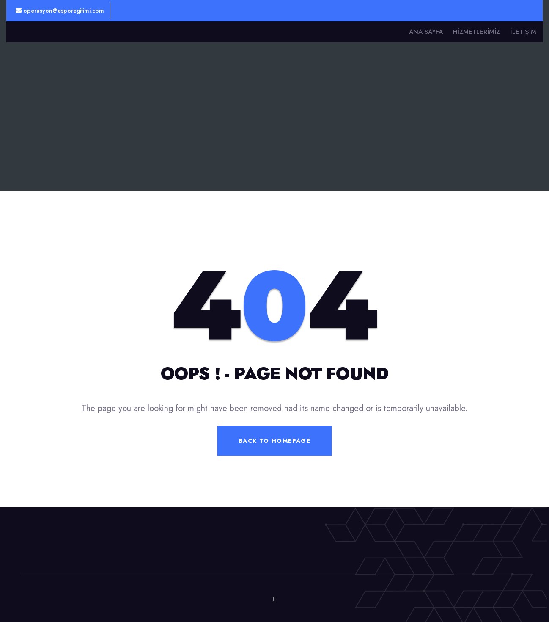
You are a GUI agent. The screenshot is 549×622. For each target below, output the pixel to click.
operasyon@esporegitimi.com (60, 10)
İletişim (523, 31)
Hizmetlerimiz (476, 31)
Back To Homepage (274, 441)
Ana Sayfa (426, 31)
